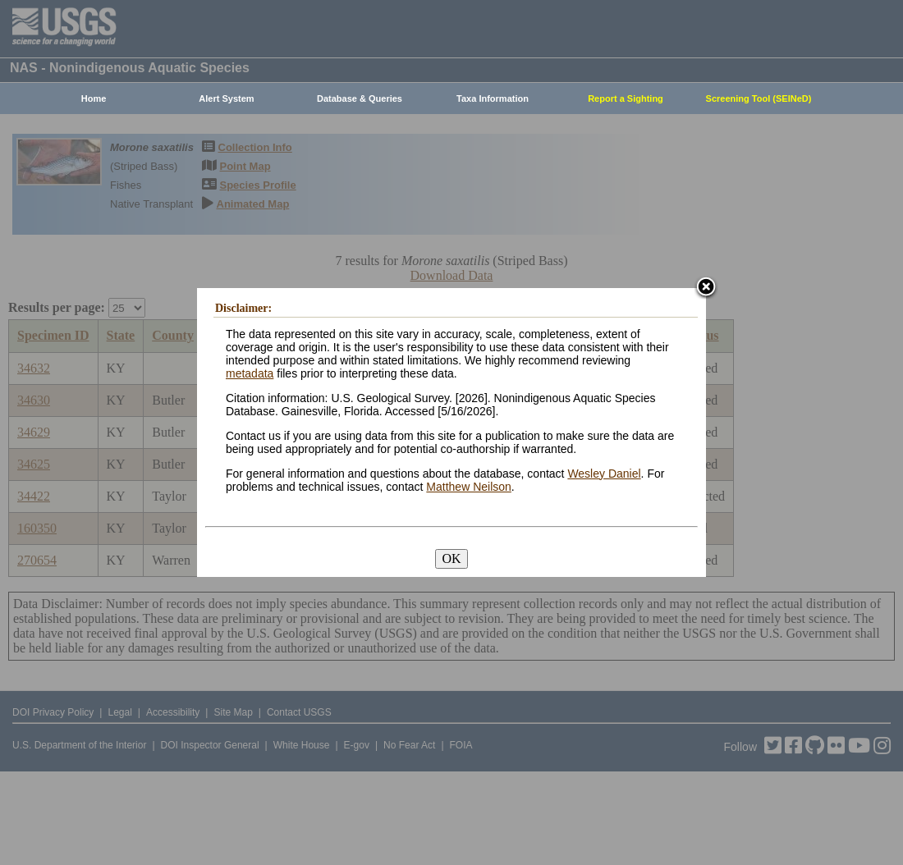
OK (451, 558)
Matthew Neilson (468, 486)
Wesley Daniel (603, 473)
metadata (249, 373)
